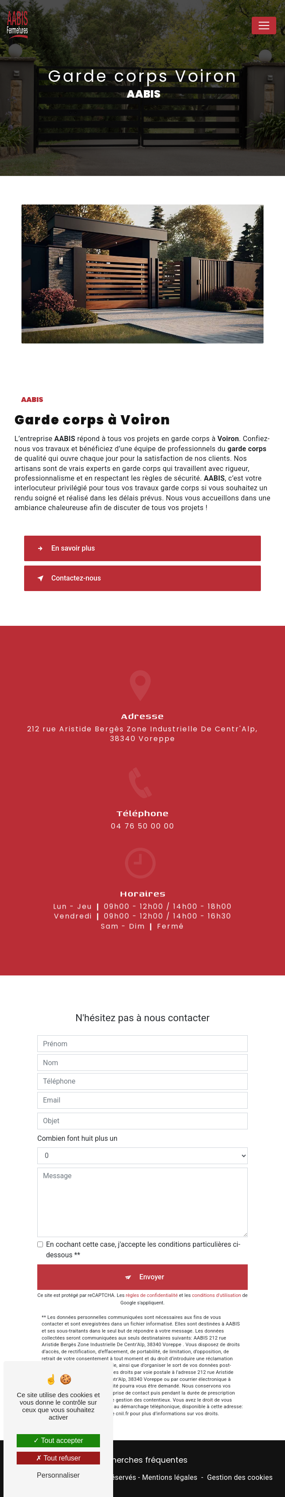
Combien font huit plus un (77, 1125)
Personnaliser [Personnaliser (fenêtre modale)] (58, 1475)
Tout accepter (58, 1440)
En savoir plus (64, 548)
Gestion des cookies (240, 1477)
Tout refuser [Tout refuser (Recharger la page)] (58, 1458)
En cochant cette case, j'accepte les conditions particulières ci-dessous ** (143, 1236)
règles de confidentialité (152, 1282)
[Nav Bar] (264, 25)
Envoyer (151, 1264)
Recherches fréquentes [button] (143, 1460)
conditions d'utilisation (216, 1282)
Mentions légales (169, 1477)
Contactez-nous (67, 578)
